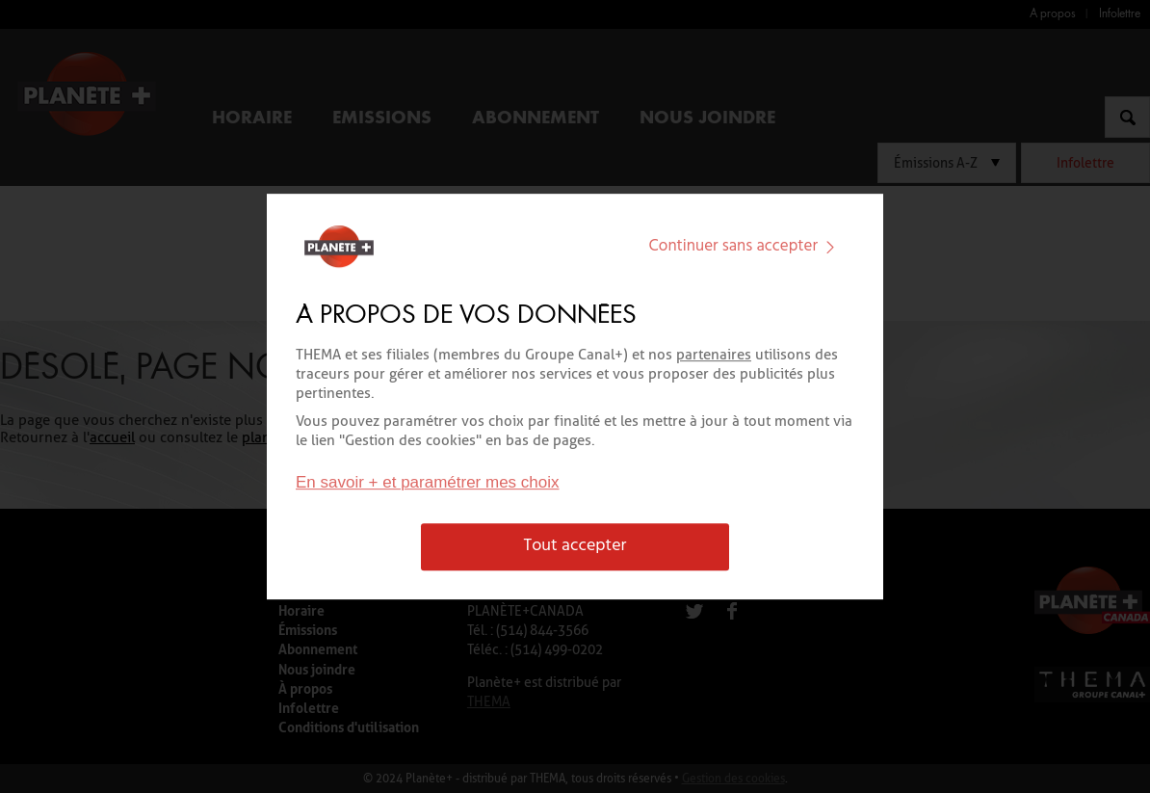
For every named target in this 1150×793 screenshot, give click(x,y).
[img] (830, 247)
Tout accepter (575, 547)
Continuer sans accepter (746, 246)
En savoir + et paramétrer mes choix (428, 483)
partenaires (713, 354)
